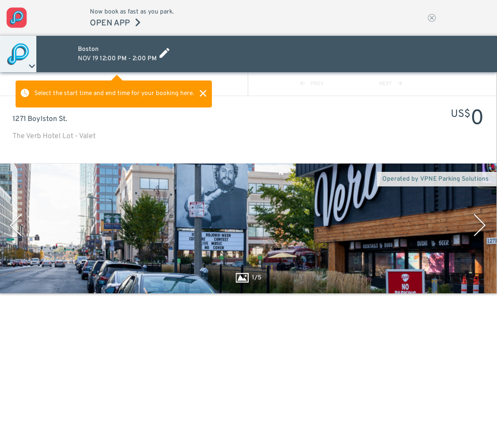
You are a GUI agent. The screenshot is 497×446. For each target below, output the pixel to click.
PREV (312, 83)
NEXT (390, 83)
